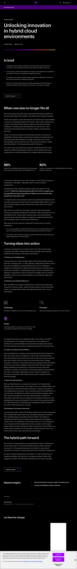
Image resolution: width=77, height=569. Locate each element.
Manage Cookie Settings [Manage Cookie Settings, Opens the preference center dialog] (58, 565)
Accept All (58, 554)
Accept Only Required (58, 559)
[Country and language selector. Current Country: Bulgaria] (67, 3)
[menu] (5, 3)
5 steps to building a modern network (47, 485)
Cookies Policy (26, 561)
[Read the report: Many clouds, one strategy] (12, 96)
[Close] (75, 560)
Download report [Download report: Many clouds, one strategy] (9, 7)
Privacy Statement (37, 561)
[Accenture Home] (36, 3)
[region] (38, 560)
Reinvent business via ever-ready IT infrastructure (51, 482)
